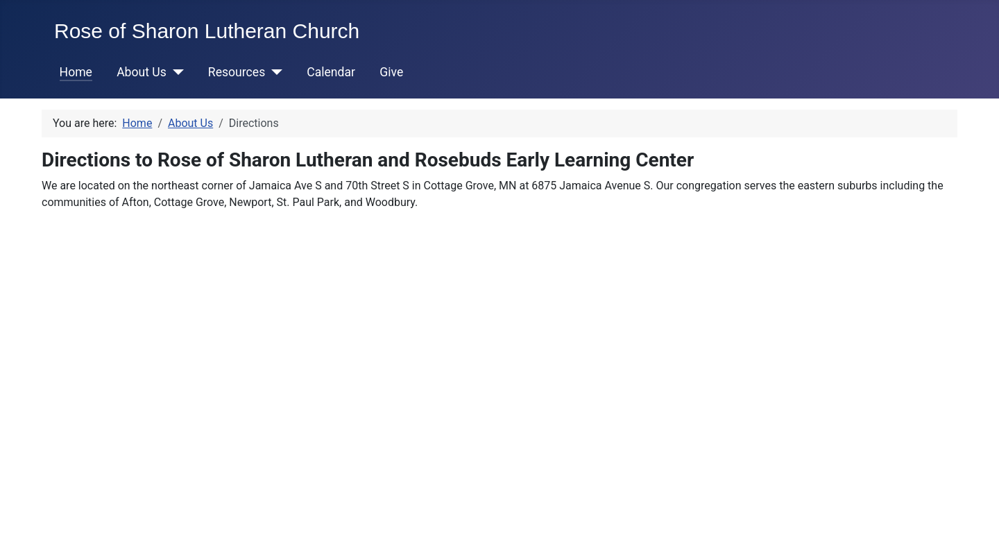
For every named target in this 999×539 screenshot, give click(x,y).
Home (76, 72)
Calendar (331, 72)
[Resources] (273, 72)
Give (391, 72)
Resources (236, 72)
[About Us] (175, 72)
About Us (141, 72)
